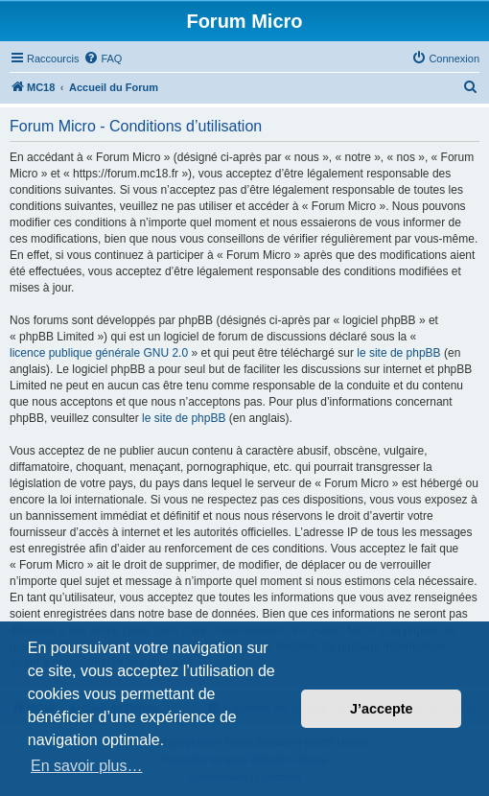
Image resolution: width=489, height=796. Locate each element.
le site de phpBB (398, 353)
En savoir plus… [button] (87, 766)
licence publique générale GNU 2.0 (99, 353)
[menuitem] (102, 58)
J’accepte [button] (381, 708)
